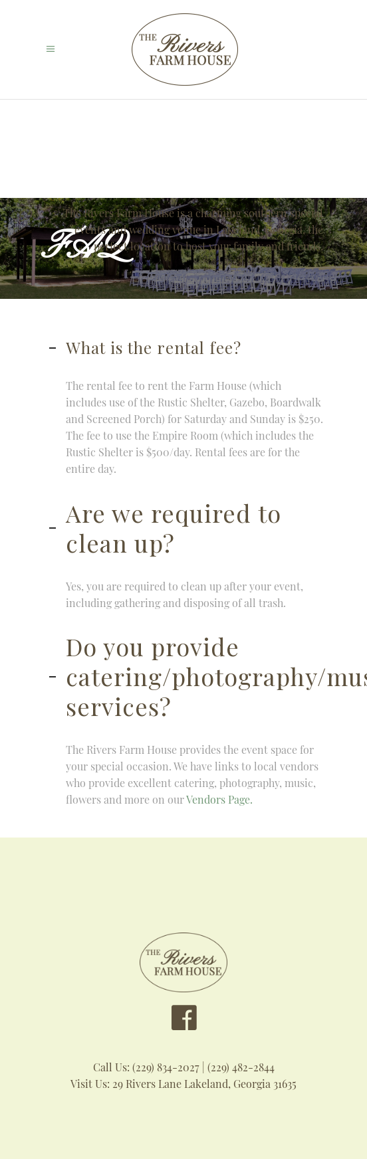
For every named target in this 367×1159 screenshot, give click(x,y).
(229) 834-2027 (165, 1067)
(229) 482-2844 (241, 1067)
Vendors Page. (220, 799)
